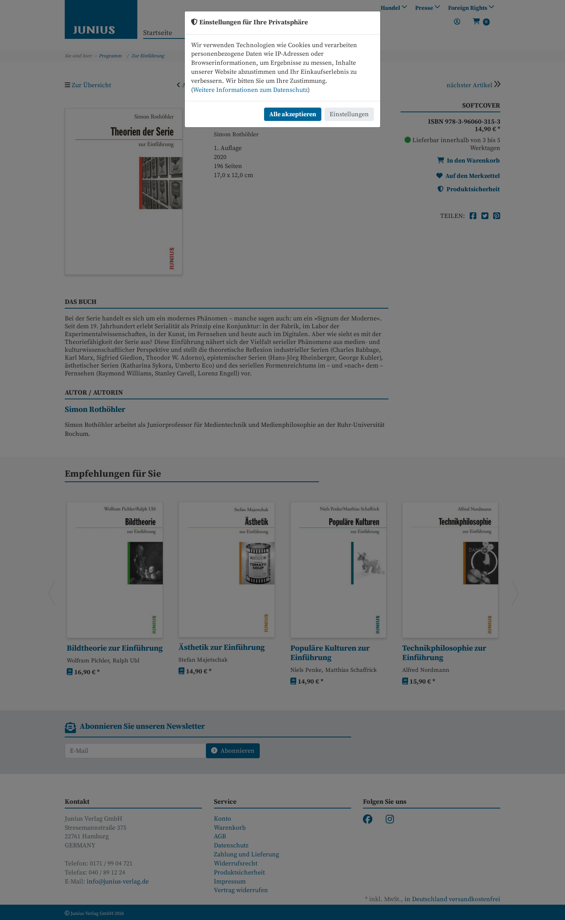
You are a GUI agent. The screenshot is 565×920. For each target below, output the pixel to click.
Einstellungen (349, 114)
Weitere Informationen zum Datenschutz (250, 90)
